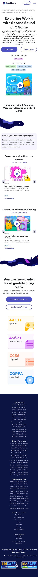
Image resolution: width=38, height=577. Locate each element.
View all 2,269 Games (19, 212)
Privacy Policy (17, 550)
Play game (9, 49)
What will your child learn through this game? (18, 135)
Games (12, 10)
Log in (27, 3)
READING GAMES (24, 66)
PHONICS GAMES (18, 70)
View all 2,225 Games (19, 162)
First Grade (23, 10)
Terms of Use (6, 550)
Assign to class (29, 49)
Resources (4, 10)
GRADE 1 (18, 59)
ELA (17, 10)
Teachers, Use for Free (19, 307)
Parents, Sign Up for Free (19, 299)
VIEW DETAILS (9, 198)
